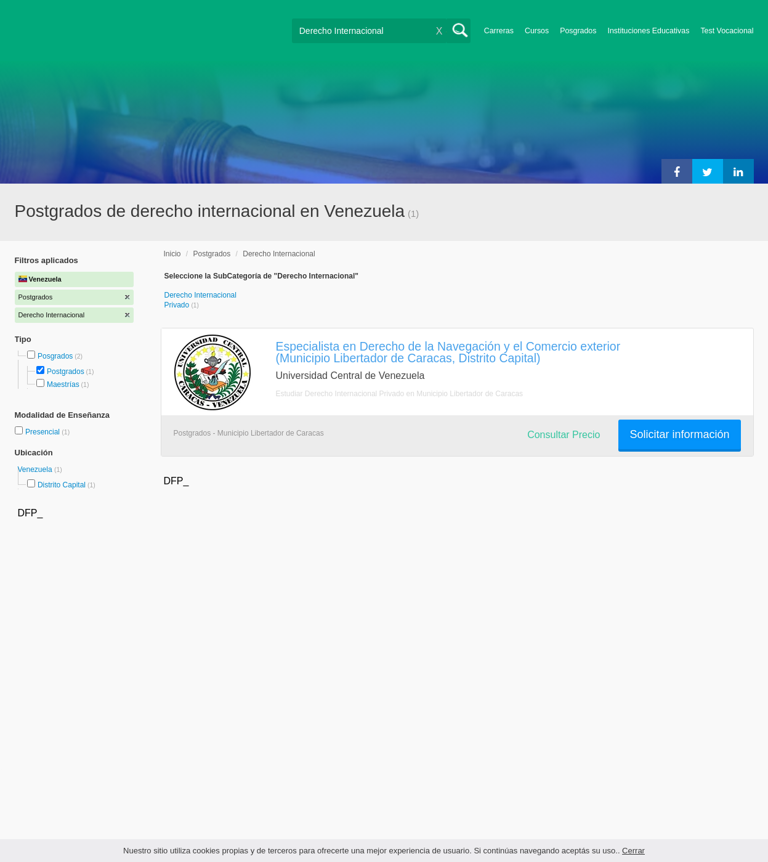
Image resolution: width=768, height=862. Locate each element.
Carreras (499, 31)
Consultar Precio (563, 434)
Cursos (537, 31)
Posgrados (578, 31)
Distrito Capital (62, 485)
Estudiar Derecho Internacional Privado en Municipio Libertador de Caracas (399, 393)
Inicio (172, 254)
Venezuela (36, 469)
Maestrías (63, 384)
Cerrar (633, 850)
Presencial (43, 432)
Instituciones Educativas (648, 31)
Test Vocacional (726, 31)
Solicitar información (679, 434)
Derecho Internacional (279, 254)
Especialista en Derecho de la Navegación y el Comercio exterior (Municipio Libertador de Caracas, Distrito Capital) (448, 352)
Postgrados (65, 371)
